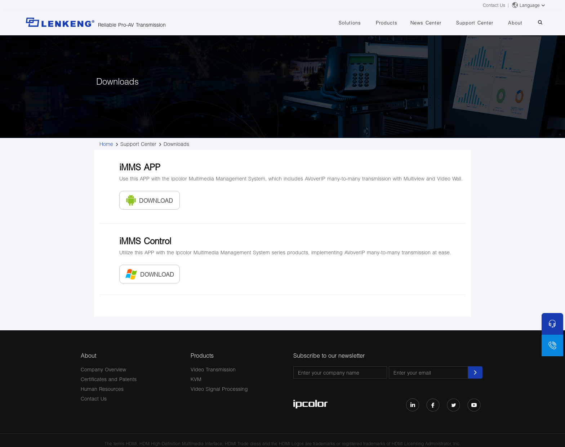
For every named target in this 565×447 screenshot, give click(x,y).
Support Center (474, 23)
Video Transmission (213, 369)
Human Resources (102, 389)
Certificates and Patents (109, 379)
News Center (425, 23)
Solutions (350, 23)
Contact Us (494, 5)
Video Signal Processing (219, 389)
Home (106, 144)
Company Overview (103, 369)
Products (386, 23)
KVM (196, 379)
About (515, 23)
